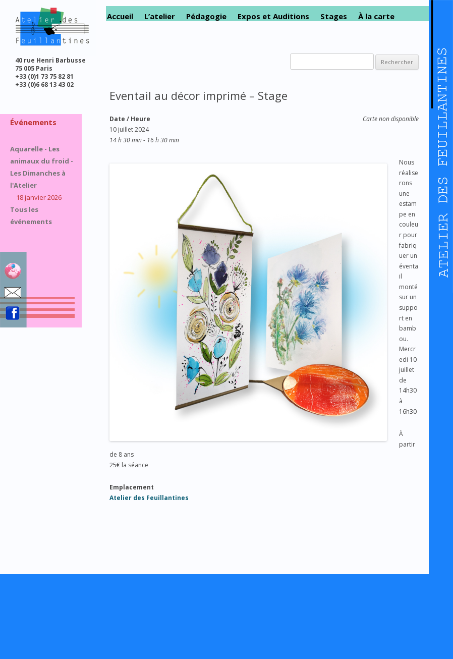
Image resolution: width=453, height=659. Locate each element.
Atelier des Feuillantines (149, 497)
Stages (333, 16)
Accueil (120, 16)
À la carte (376, 16)
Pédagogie (206, 16)
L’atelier (159, 16)
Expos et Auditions (273, 16)
